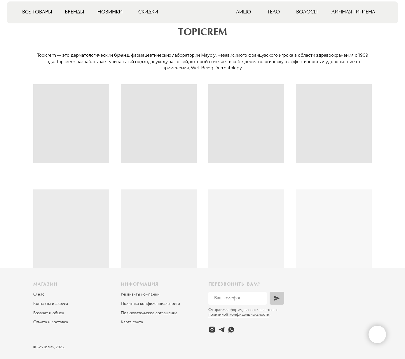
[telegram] (221, 329)
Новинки (110, 12)
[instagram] (212, 329)
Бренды (74, 12)
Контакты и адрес (49, 304)
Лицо (243, 12)
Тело (273, 12)
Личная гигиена (353, 12)
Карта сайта (132, 322)
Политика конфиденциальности (150, 304)
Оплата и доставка (50, 322)
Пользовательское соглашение (149, 313)
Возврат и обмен (48, 313)
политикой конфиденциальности (238, 315)
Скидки (148, 12)
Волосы (307, 12)
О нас (38, 295)
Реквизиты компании (140, 295)
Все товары (37, 12)
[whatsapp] (231, 329)
